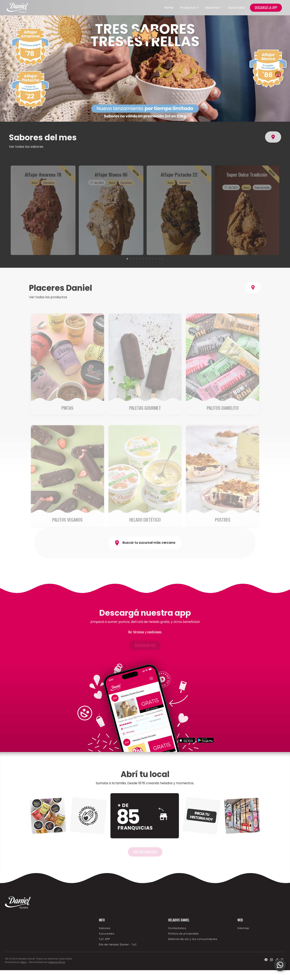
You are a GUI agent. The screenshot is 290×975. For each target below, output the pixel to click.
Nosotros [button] (212, 7)
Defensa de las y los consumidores (192, 939)
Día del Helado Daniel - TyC (118, 944)
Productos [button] (188, 7)
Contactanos (177, 928)
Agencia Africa (56, 962)
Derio (23, 962)
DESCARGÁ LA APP (266, 7)
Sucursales (236, 7)
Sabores (105, 928)
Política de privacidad (183, 933)
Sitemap (243, 928)
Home (168, 7)
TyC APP (104, 939)
